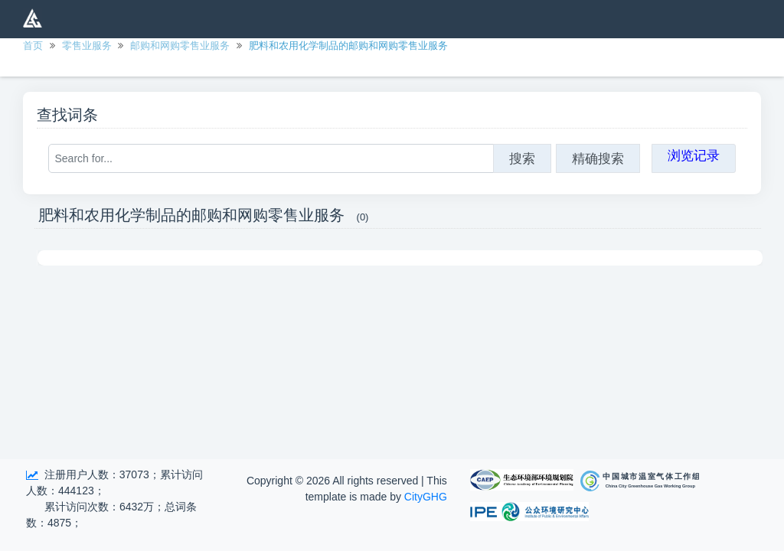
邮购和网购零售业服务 (180, 45)
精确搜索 (598, 158)
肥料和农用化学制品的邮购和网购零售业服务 (348, 45)
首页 (33, 45)
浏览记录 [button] (694, 155)
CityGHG (425, 497)
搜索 (522, 158)
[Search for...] (271, 158)
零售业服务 (87, 45)
